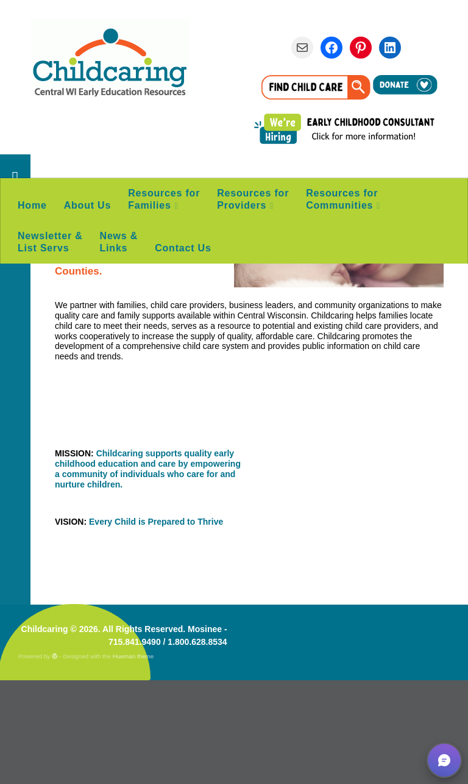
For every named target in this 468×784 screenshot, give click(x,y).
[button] (444, 760)
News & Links (119, 242)
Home (32, 205)
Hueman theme (133, 760)
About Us (88, 205)
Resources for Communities (342, 199)
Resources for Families (164, 199)
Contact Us (183, 248)
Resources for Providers (253, 199)
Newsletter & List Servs (50, 242)
